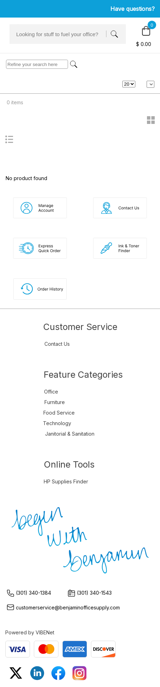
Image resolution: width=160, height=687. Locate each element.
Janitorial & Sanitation (69, 434)
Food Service (59, 413)
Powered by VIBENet (29, 632)
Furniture (54, 402)
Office (51, 392)
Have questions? (132, 8)
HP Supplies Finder (66, 481)
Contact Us (57, 344)
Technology (57, 423)
